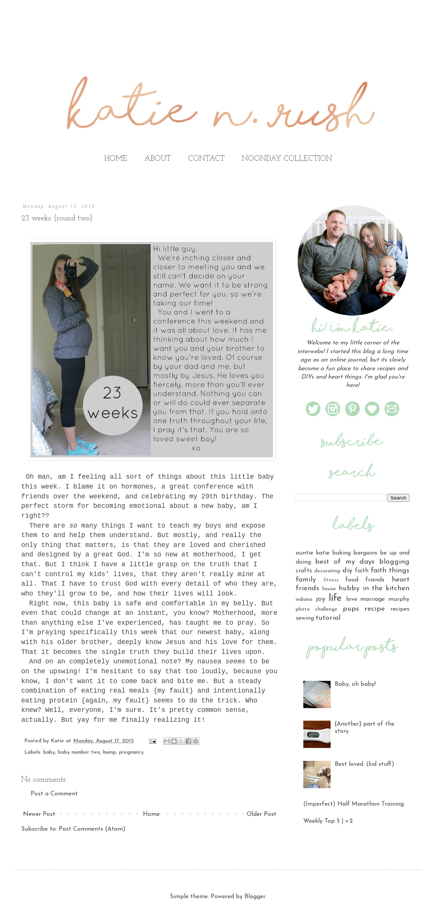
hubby (349, 588)
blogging (394, 562)
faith (362, 571)
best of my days (345, 562)
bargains (365, 553)
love (351, 599)
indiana (304, 599)
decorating (327, 571)
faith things (390, 570)
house (329, 589)
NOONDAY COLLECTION (287, 159)
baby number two (79, 752)
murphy (398, 599)
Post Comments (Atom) (92, 829)
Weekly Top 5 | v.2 (328, 821)
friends (374, 580)
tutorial (328, 618)
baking (341, 553)
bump (109, 752)
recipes (400, 609)
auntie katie (312, 553)
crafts (304, 571)
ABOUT (157, 159)
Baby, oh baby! (355, 684)
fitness (331, 580)
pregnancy (131, 752)
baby (49, 752)
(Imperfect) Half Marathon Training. (354, 804)
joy (320, 599)
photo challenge (316, 609)
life (335, 598)
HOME (115, 159)
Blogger (255, 897)
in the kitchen (386, 588)
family (306, 579)
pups (351, 609)
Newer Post (39, 814)
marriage (372, 599)
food (351, 580)
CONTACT (206, 159)
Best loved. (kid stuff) (364, 764)
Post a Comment (54, 794)
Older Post (261, 814)
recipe (374, 609)
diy (347, 570)
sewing (305, 618)
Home (151, 814)
